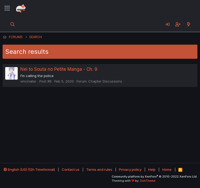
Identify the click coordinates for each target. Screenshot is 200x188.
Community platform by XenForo (154, 176)
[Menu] (7, 8)
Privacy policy (130, 169)
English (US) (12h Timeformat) (29, 169)
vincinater (28, 81)
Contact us (70, 169)
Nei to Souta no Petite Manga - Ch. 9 (58, 69)
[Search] (12, 24)
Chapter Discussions (105, 81)
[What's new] (188, 24)
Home (167, 169)
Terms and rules (99, 169)
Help (151, 169)
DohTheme (147, 181)
